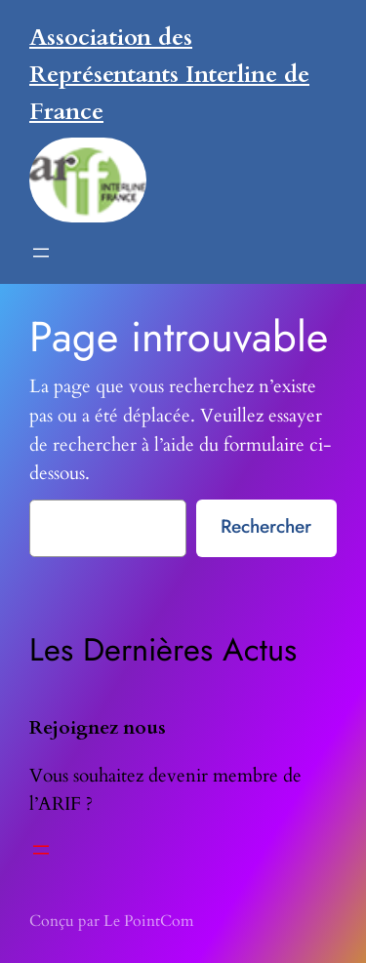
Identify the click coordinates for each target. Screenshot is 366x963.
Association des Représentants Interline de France (169, 74)
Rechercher (266, 526)
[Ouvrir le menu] (41, 252)
